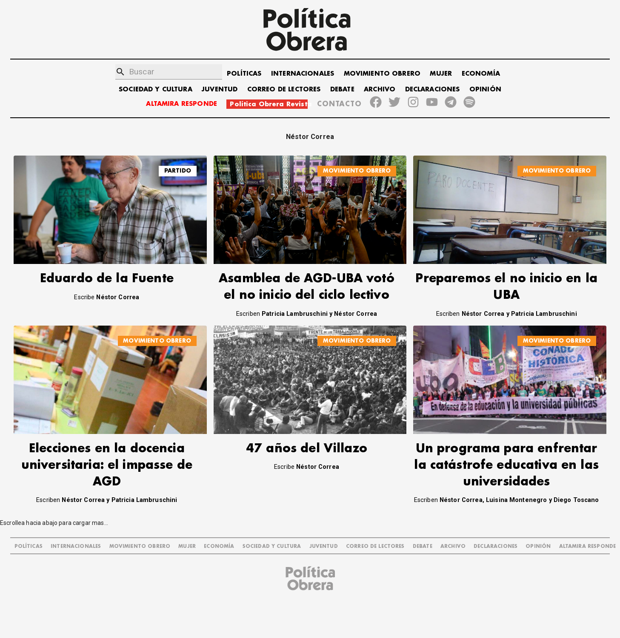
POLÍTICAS (244, 74)
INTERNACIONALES (302, 74)
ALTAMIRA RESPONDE (181, 104)
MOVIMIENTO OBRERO (382, 74)
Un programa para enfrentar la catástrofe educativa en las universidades (506, 465)
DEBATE (342, 89)
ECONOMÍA (481, 74)
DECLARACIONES (432, 89)
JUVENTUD (219, 89)
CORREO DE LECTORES (284, 89)
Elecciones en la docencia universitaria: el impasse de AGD (106, 465)
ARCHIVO (379, 89)
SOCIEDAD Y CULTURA (155, 89)
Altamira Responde (587, 546)
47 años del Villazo (306, 448)
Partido (177, 170)
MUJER (441, 74)
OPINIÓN (485, 89)
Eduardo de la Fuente (107, 278)
